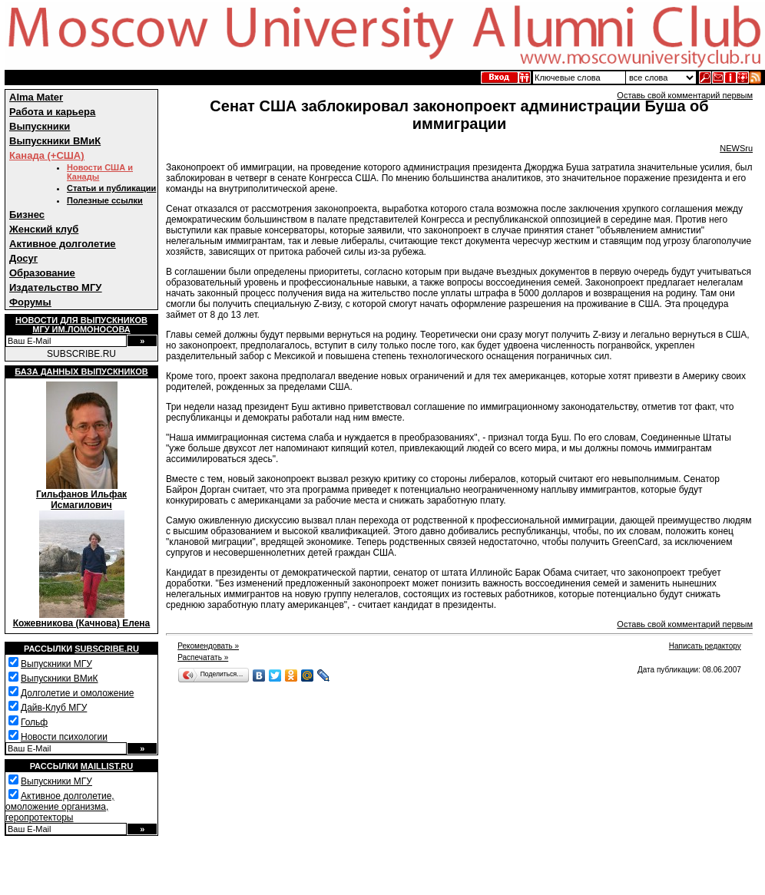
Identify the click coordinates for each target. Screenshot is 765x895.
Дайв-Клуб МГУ (54, 707)
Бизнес (27, 214)
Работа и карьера (52, 111)
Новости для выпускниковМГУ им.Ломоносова (81, 324)
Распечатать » (202, 657)
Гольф (34, 722)
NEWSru (736, 148)
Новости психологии (64, 737)
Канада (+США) (46, 155)
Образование (42, 273)
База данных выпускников (81, 371)
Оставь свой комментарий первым (685, 95)
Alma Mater (36, 97)
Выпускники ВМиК (55, 141)
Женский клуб (43, 229)
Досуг (23, 258)
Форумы (30, 302)
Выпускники (39, 126)
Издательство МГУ (55, 287)
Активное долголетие (62, 243)
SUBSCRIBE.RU (81, 353)
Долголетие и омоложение (77, 693)
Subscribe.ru (107, 648)
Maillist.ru (107, 766)
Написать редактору (705, 646)
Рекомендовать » (208, 646)
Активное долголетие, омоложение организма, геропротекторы (59, 807)
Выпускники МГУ (56, 664)
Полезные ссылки (105, 200)
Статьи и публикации (111, 188)
